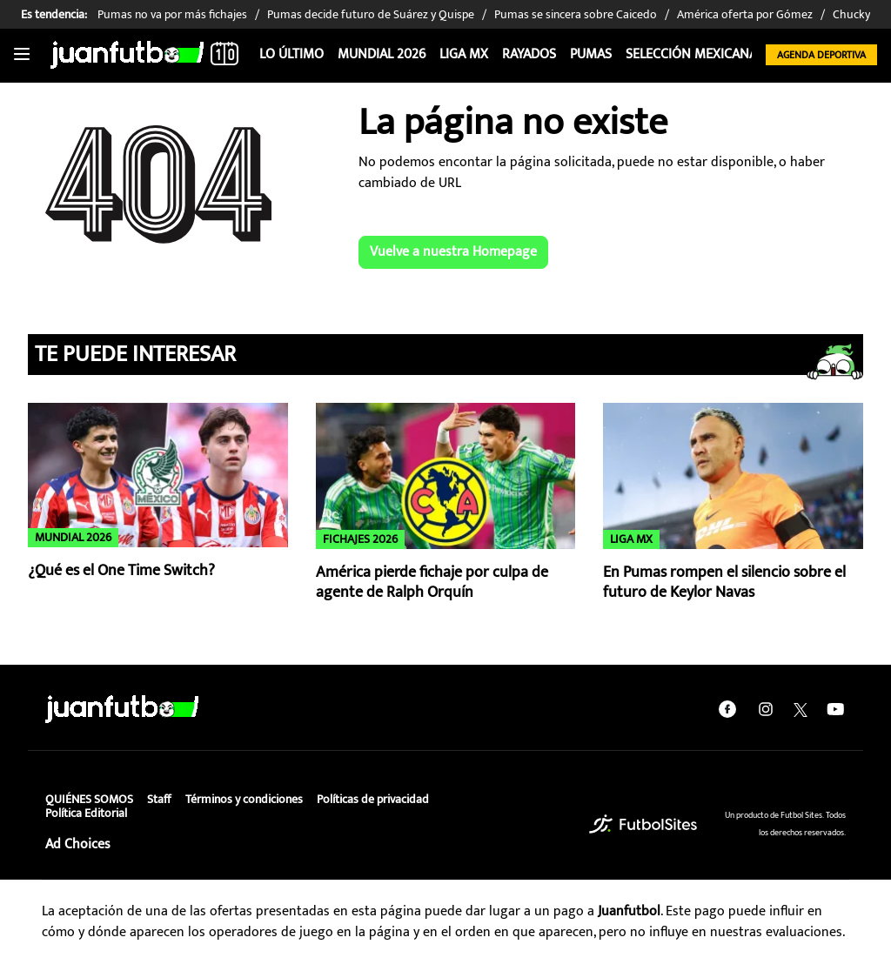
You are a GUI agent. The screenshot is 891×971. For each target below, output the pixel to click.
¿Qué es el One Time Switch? (121, 571)
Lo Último (291, 54)
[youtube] (835, 709)
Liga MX (463, 54)
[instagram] (765, 709)
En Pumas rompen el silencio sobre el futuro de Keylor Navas (724, 582)
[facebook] (727, 709)
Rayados (529, 54)
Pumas (591, 54)
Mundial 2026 (381, 54)
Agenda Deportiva (821, 55)
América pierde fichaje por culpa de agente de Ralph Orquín (432, 582)
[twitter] (800, 709)
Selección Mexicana (691, 54)
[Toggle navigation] (22, 54)
